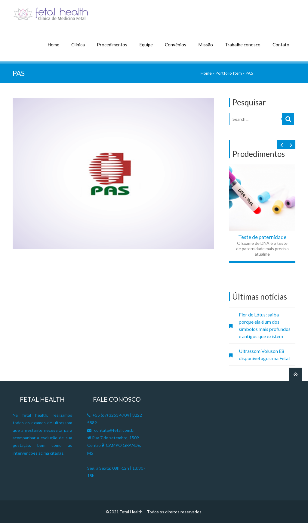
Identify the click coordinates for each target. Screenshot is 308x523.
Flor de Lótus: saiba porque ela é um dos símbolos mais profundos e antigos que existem (265, 325)
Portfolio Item (228, 73)
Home (53, 44)
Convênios (175, 44)
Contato (281, 44)
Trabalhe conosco (242, 44)
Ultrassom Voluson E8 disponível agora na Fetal (264, 354)
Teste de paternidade (262, 237)
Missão (205, 44)
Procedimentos (112, 44)
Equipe (146, 44)
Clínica (78, 44)
